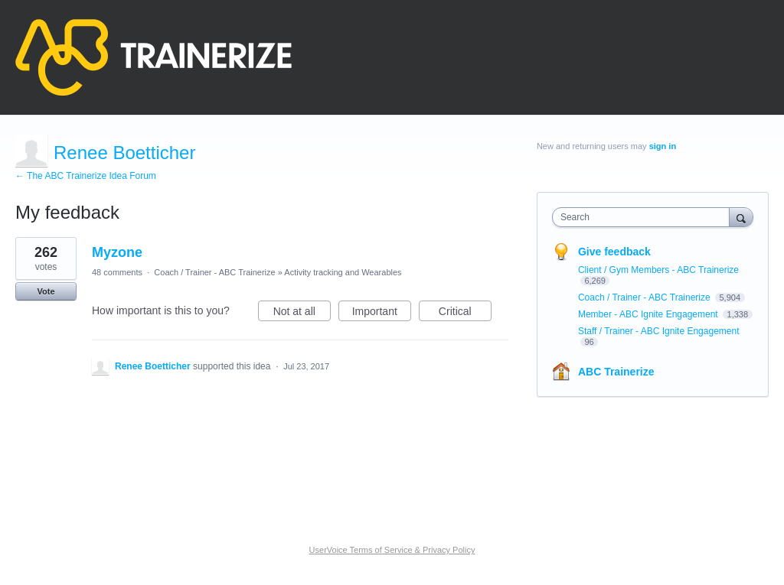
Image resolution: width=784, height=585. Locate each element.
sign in (662, 146)
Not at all (302, 313)
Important (381, 313)
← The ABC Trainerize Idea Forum (85, 176)
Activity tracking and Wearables (342, 272)
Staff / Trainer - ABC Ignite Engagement (659, 331)
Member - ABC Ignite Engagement (649, 314)
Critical (465, 313)
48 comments (117, 272)
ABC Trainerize (616, 372)
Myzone (117, 252)
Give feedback (614, 251)
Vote (45, 291)
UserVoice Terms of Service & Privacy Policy (392, 549)
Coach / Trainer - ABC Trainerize (214, 272)
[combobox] (644, 217)
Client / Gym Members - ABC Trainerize (658, 270)
